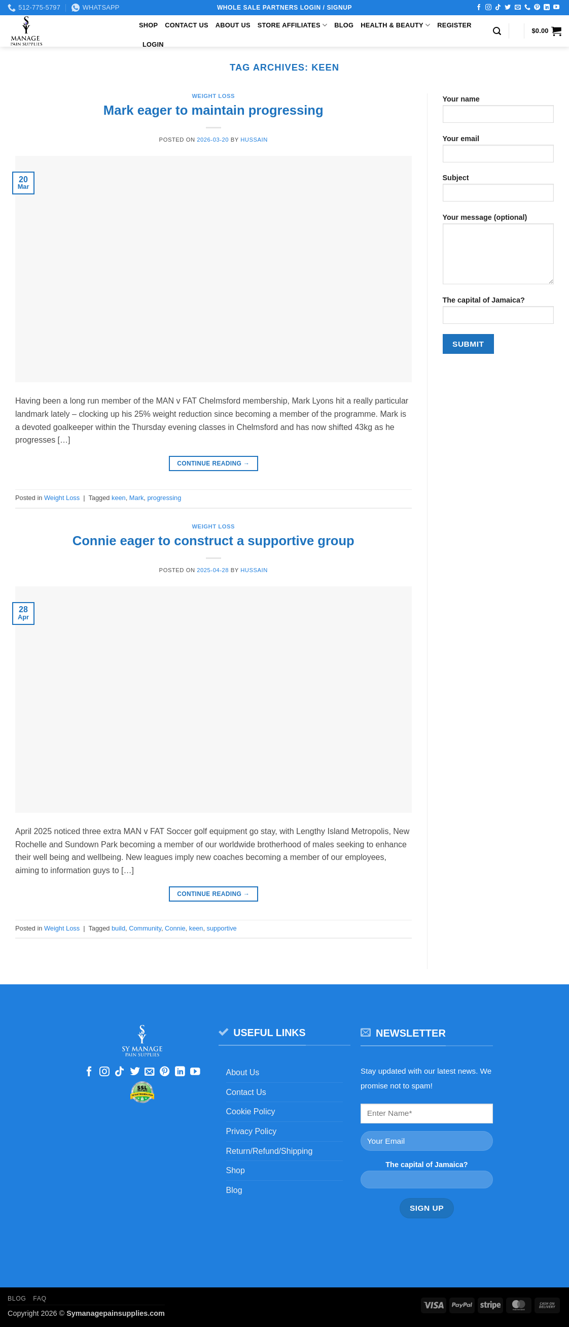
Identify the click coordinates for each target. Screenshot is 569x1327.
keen (119, 498)
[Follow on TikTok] (498, 7)
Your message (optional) (498, 252)
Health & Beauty (395, 25)
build (118, 928)
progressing (164, 498)
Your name (498, 112)
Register (454, 25)
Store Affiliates (292, 25)
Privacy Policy (251, 1131)
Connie (175, 928)
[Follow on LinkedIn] (547, 7)
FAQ (39, 1298)
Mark (136, 498)
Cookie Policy (250, 1111)
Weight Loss (213, 96)
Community (145, 928)
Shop (148, 25)
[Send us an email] (518, 7)
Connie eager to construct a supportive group (213, 541)
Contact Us (186, 25)
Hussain (254, 140)
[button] (497, 31)
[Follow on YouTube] (556, 7)
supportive (222, 928)
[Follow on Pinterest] (537, 7)
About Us (233, 25)
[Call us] (527, 7)
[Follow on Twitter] (508, 7)
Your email (498, 152)
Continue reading (213, 464)
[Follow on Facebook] (479, 7)
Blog (343, 25)
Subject (498, 191)
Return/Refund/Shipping (269, 1151)
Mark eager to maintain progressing (213, 110)
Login (153, 44)
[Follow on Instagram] (488, 7)
